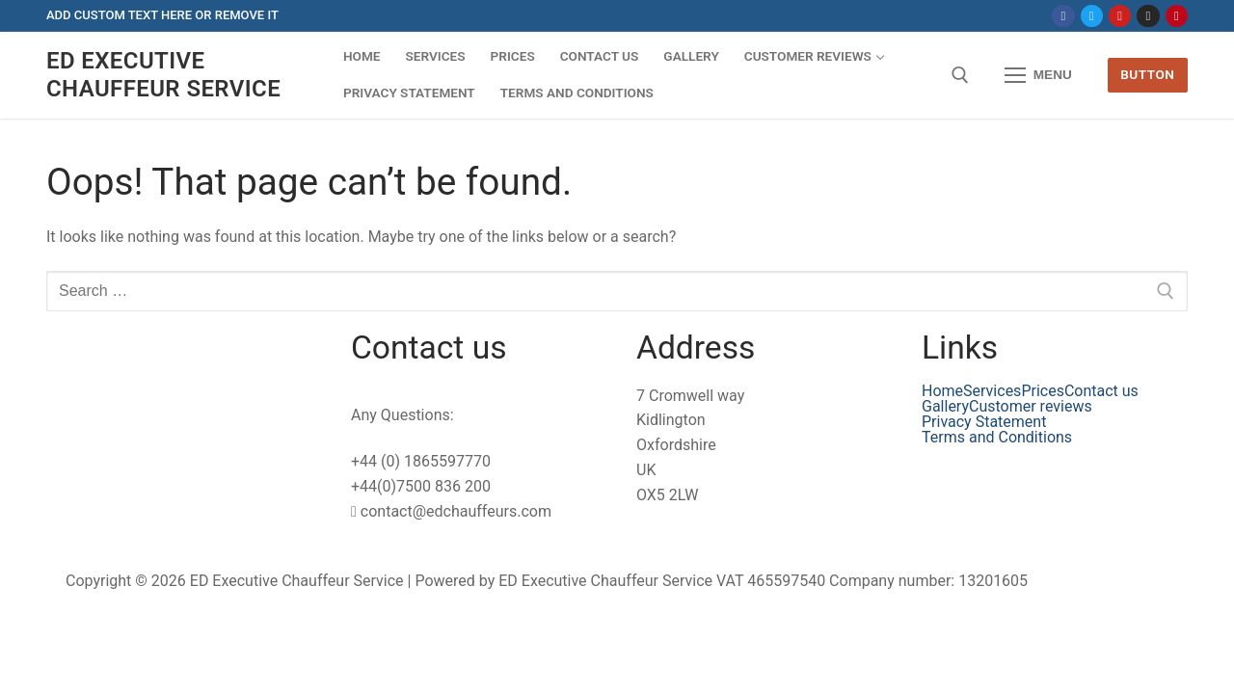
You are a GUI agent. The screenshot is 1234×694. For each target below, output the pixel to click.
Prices (1042, 391)
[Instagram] (1148, 16)
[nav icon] (1038, 75)
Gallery (945, 406)
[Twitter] (1092, 16)
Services (992, 391)
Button (1147, 74)
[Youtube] (1120, 16)
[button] (1035, 406)
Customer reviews (1030, 406)
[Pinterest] (1177, 16)
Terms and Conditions (997, 437)
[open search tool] (960, 75)
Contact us (1101, 391)
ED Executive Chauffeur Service (163, 74)
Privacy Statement (984, 422)
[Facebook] (1063, 16)
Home (942, 391)
